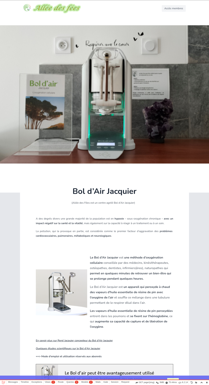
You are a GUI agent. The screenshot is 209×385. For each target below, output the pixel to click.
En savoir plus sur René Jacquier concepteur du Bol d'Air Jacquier (74, 340)
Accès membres (173, 8)
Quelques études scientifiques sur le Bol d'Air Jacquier (68, 348)
